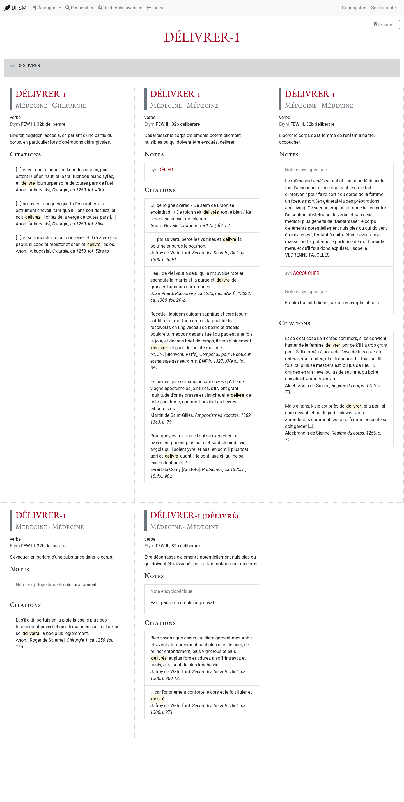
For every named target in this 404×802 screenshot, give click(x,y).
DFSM (15, 7)
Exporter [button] (384, 24)
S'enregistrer (354, 7)
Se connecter (384, 7)
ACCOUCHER (306, 273)
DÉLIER (166, 169)
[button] (47, 7)
